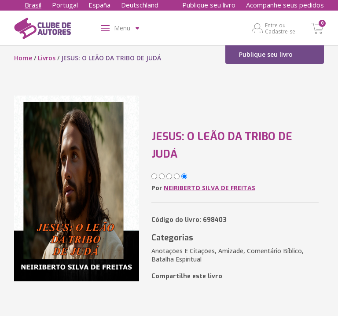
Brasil (33, 4)
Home (23, 58)
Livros (46, 58)
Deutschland (139, 4)
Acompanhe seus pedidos (285, 4)
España (99, 4)
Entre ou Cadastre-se (280, 28)
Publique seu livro (208, 4)
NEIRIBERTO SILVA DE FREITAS (209, 188)
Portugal (65, 4)
